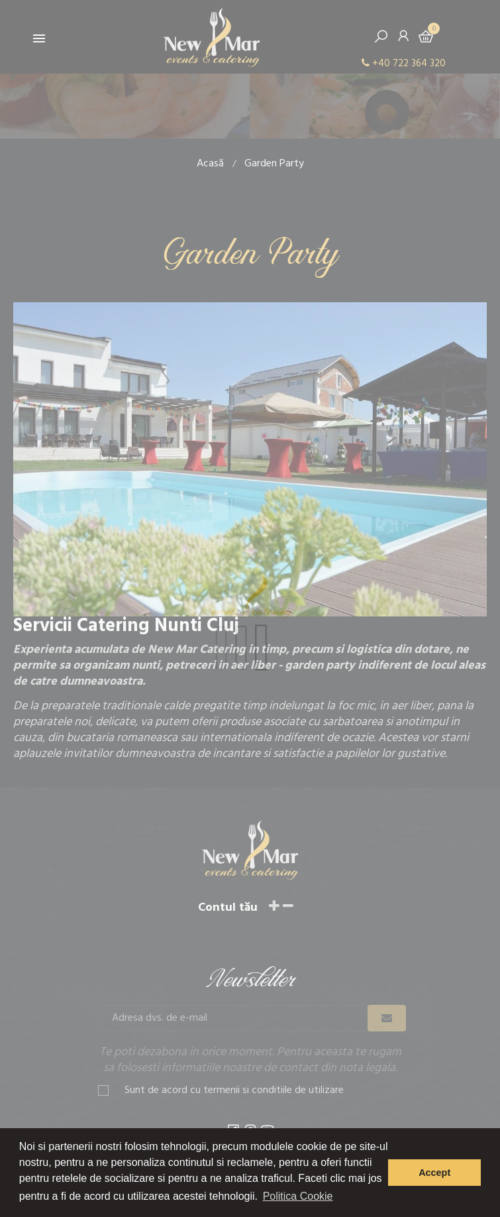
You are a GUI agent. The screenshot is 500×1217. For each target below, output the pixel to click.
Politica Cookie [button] (298, 1196)
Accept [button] (434, 1172)
